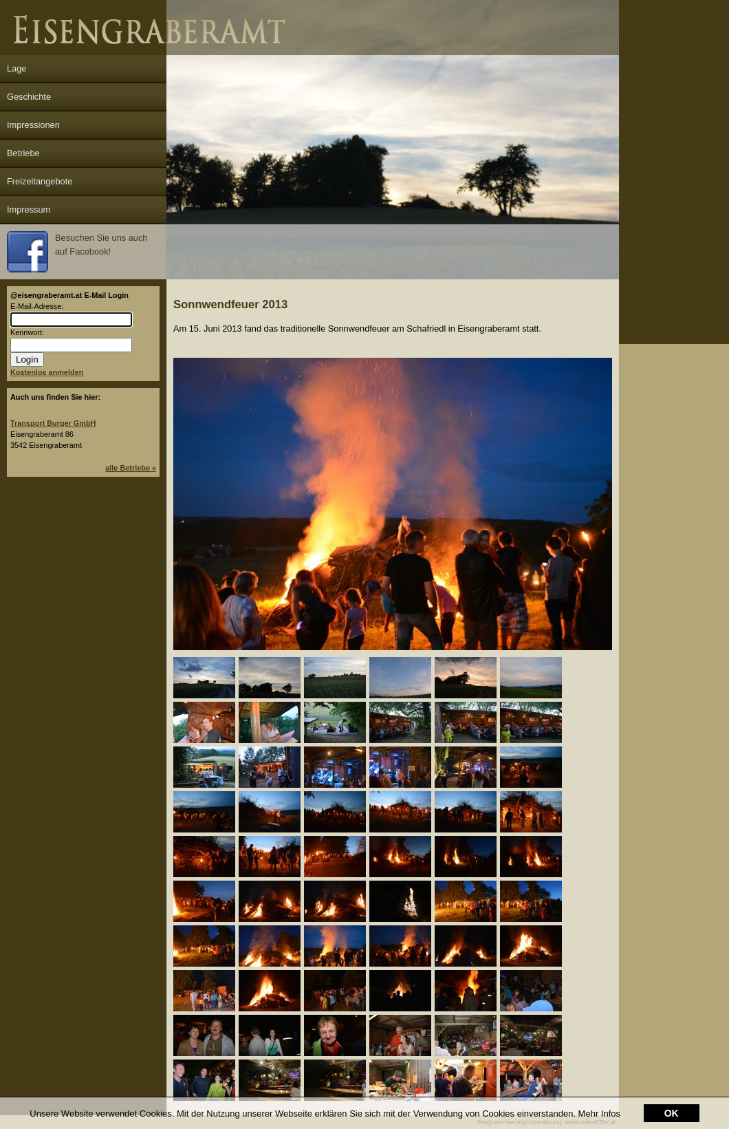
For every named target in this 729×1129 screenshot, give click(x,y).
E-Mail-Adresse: (36, 306)
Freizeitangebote (39, 181)
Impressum (28, 209)
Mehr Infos (599, 1113)
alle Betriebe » (130, 468)
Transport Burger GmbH (53, 423)
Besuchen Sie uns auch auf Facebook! (77, 251)
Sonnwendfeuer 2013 (230, 304)
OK (671, 1113)
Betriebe (23, 153)
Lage (16, 68)
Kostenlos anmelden (46, 372)
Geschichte (29, 97)
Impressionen (33, 125)
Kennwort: (27, 332)
